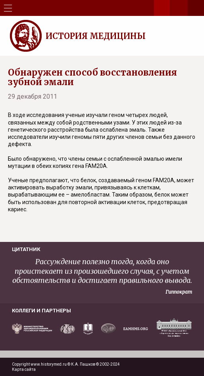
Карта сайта (24, 369)
